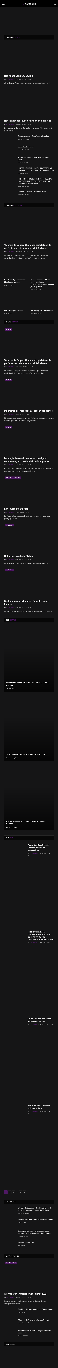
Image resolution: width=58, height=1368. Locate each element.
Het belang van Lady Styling (18, 75)
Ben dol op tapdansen (26, 147)
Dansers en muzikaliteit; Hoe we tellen (32, 192)
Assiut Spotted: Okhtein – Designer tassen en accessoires (39, 847)
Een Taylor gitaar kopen (13, 311)
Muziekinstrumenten (13, 477)
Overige (8, 329)
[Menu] (3, 3)
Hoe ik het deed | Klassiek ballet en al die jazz (27, 120)
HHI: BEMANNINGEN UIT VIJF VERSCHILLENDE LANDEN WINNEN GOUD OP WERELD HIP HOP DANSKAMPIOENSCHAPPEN (35, 181)
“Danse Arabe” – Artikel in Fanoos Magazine (25, 754)
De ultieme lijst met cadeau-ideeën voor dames (28, 410)
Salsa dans (9, 525)
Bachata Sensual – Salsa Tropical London (33, 136)
